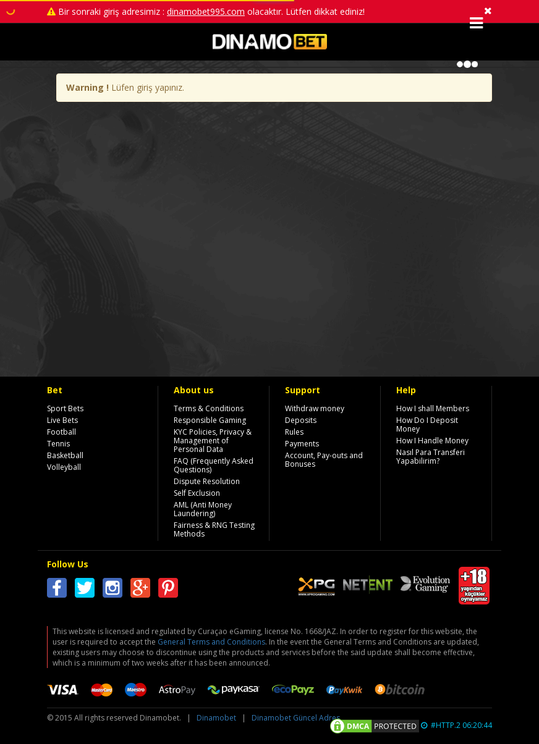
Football (61, 432)
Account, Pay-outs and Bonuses (324, 459)
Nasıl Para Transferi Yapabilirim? (430, 456)
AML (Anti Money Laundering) (203, 509)
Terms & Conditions (209, 408)
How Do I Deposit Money (427, 424)
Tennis (58, 443)
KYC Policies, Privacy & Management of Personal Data (213, 440)
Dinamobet (216, 718)
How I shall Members (432, 408)
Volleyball (64, 467)
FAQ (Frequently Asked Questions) (213, 465)
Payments (302, 443)
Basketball (65, 455)
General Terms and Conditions (211, 642)
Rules (294, 432)
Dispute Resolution (207, 481)
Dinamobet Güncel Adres (296, 718)
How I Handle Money (432, 440)
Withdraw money (314, 408)
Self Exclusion (197, 493)
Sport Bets (65, 408)
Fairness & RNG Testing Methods (214, 529)
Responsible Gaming (210, 420)
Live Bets (62, 420)
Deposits (300, 420)
